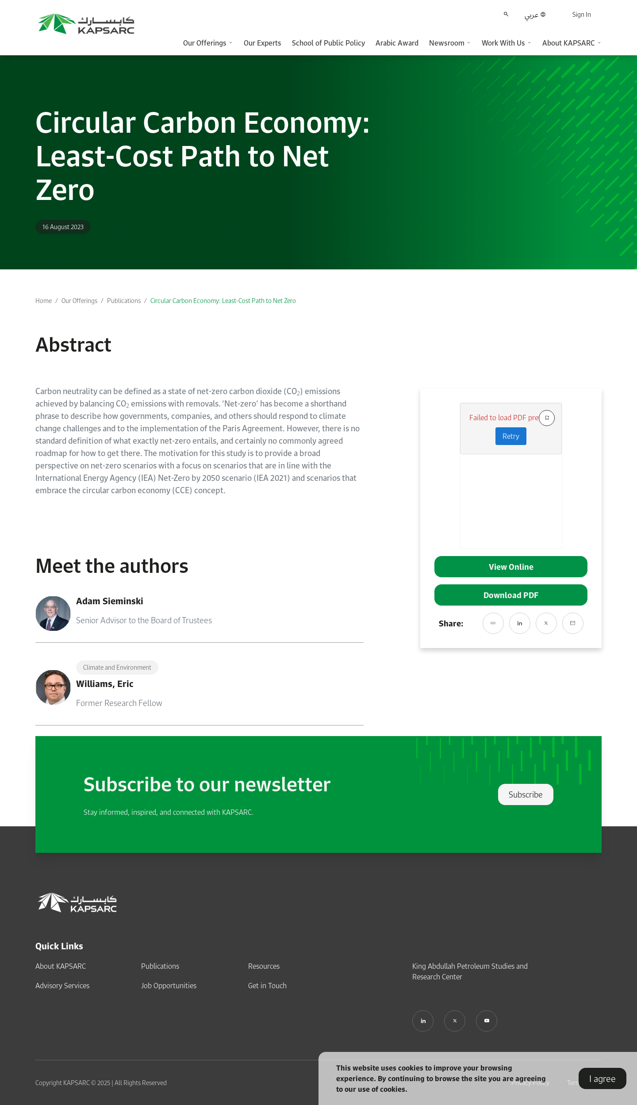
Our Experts (262, 43)
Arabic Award (397, 43)
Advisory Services (62, 985)
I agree (602, 1078)
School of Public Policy (328, 43)
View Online (511, 566)
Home (43, 301)
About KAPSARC (60, 966)
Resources (264, 966)
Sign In (581, 14)
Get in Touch (267, 985)
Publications (124, 301)
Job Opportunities (168, 985)
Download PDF (511, 594)
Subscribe (526, 794)
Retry (511, 436)
